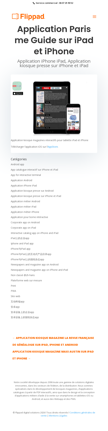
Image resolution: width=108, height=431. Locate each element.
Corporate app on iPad (23, 227)
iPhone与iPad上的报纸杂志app (27, 259)
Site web (15, 296)
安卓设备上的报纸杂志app (25, 317)
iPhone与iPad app (20, 248)
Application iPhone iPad (41, 61)
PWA (13, 290)
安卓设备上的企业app (22, 312)
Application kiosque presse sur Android (32, 190)
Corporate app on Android (25, 222)
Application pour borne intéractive (29, 217)
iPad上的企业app (20, 238)
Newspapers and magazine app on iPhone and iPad (39, 269)
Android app (17, 164)
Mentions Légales (58, 415)
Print (13, 285)
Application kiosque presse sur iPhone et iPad (55, 63)
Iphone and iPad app (22, 243)
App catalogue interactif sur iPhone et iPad (34, 169)
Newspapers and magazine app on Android (35, 264)
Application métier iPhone (25, 212)
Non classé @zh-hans (23, 275)
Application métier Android (25, 201)
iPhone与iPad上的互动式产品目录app (31, 254)
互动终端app (17, 301)
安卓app (15, 306)
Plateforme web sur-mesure (26, 280)
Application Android (21, 180)
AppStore (53, 146)
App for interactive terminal (26, 175)
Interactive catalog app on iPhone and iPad (34, 233)
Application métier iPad (23, 206)
